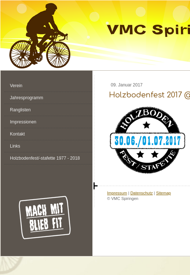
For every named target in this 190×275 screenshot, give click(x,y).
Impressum (117, 193)
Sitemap (163, 193)
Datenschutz (141, 193)
